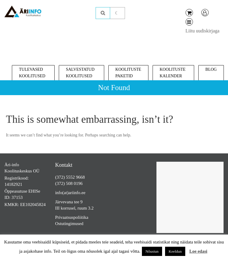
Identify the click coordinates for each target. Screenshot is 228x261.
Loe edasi (198, 251)
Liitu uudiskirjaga (202, 30)
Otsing (103, 13)
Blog (211, 69)
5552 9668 (75, 177)
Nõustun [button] (152, 251)
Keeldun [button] (175, 251)
